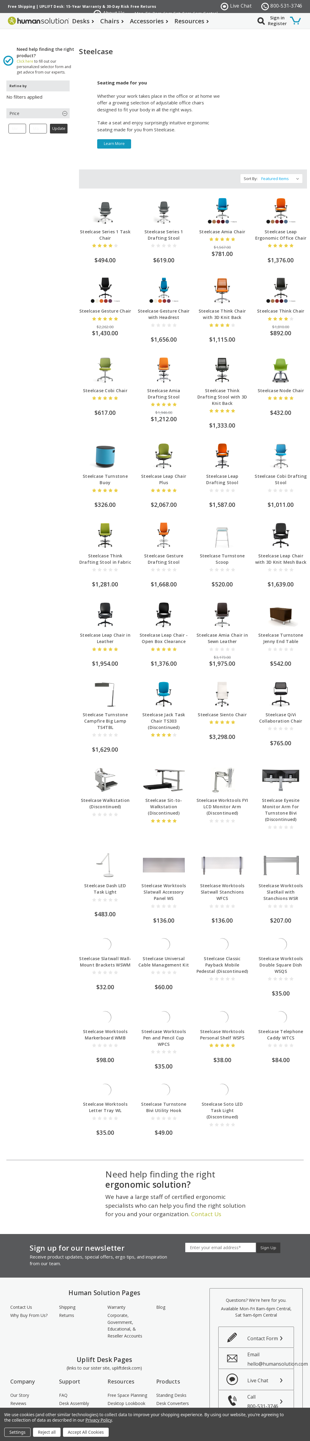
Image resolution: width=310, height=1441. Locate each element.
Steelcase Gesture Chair (105, 299)
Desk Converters (172, 1365)
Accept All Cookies (86, 1432)
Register (277, 23)
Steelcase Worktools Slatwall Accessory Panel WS (163, 854)
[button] (38, 102)
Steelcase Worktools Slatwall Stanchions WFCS (222, 854)
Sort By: (251, 166)
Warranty (116, 1269)
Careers (17, 1390)
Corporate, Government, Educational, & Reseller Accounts (124, 1288)
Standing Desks (171, 1358)
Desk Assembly (74, 1365)
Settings (17, 1432)
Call (270, 1364)
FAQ (63, 1358)
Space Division (170, 1406)
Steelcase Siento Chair (222, 690)
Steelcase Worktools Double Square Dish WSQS (281, 927)
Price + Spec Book (125, 1374)
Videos (113, 1405)
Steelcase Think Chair (280, 299)
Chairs (112, 21)
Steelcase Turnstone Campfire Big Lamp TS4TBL (105, 709)
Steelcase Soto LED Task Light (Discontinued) (222, 1073)
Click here (25, 49)
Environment (22, 1382)
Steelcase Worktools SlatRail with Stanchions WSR (281, 854)
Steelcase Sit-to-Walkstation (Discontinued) (163, 782)
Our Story (19, 1358)
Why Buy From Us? (29, 1278)
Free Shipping (21, 6)
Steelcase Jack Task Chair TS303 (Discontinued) (163, 709)
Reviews (18, 1365)
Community (21, 1374)
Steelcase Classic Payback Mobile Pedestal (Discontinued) (222, 927)
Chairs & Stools (171, 1382)
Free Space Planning (127, 1358)
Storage (164, 1398)
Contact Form (262, 1301)
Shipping (67, 1269)
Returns (66, 1278)
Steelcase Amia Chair (222, 220)
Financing (68, 1388)
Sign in (277, 17)
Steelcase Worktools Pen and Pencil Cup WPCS (163, 1000)
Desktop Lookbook (126, 1365)
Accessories (149, 21)
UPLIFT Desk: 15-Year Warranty (70, 6)
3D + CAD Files (122, 1382)
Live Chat (236, 6)
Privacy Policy (98, 1420)
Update (58, 116)
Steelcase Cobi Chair (105, 379)
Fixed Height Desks (175, 1374)
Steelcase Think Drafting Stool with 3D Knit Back (222, 385)
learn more (114, 132)
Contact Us (206, 1176)
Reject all (47, 1432)
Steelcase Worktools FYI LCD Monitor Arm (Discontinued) (222, 782)
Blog (160, 1269)
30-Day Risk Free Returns (132, 6)
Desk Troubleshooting (75, 1377)
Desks (83, 21)
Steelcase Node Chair (281, 379)
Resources (191, 21)
